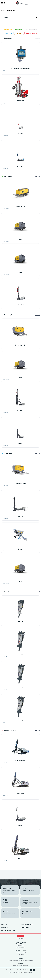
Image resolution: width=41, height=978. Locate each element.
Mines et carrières (31, 33)
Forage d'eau (8, 33)
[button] (36, 17)
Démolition (19, 33)
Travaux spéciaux (31, 29)
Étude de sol (8, 29)
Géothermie (18, 29)
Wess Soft (20, 972)
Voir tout (37, 38)
